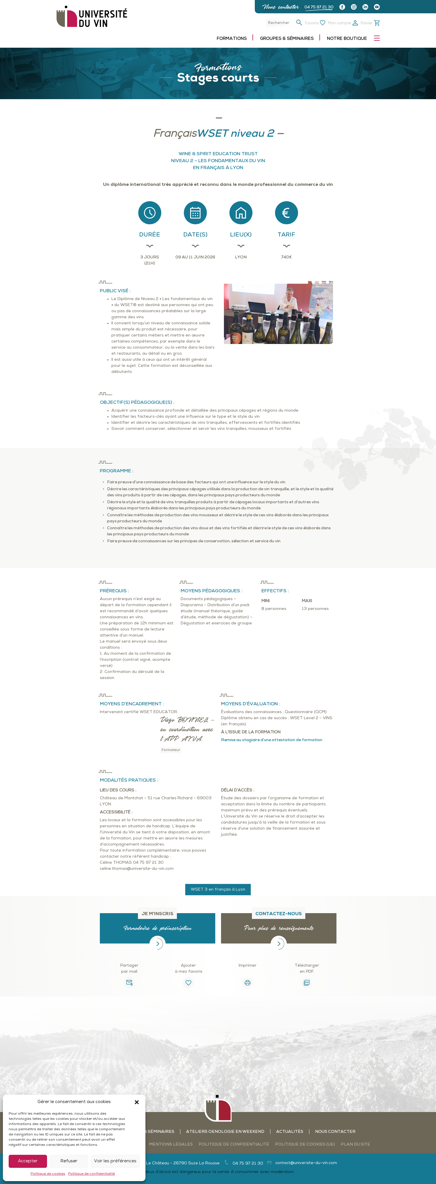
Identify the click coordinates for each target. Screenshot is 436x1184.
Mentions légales (171, 1144)
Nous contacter (280, 6)
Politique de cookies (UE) (305, 1144)
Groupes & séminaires (287, 39)
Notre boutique (347, 39)
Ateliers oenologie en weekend (225, 1132)
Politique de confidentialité (91, 1174)
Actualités (289, 1132)
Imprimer (248, 965)
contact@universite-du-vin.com (306, 1163)
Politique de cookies (48, 1174)
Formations (232, 39)
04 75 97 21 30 (319, 7)
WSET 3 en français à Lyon (218, 889)
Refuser (68, 1161)
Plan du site (355, 1144)
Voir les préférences (115, 1161)
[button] (137, 1102)
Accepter (28, 1161)
